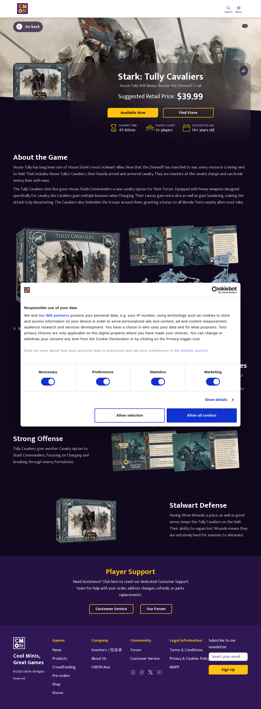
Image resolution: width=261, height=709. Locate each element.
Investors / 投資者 (106, 650)
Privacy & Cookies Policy (189, 658)
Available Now (132, 112)
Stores (57, 693)
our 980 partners (54, 315)
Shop (56, 684)
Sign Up (228, 669)
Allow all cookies (202, 415)
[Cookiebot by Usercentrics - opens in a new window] (215, 290)
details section (194, 350)
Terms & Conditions (186, 650)
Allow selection (129, 415)
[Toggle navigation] (238, 8)
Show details (216, 400)
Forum (135, 650)
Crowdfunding (64, 667)
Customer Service (111, 609)
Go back (32, 27)
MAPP (174, 667)
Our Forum (156, 609)
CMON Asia (100, 667)
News (56, 650)
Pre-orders (61, 676)
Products (59, 658)
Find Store (188, 112)
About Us (98, 658)
